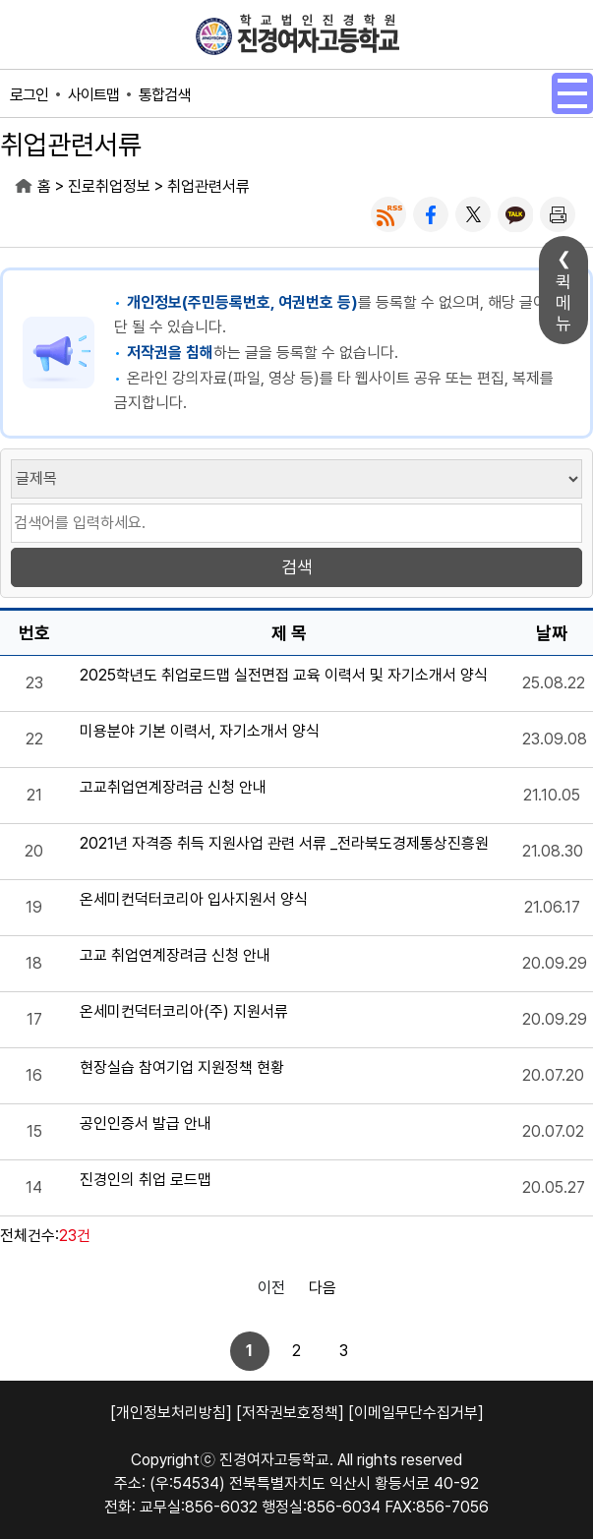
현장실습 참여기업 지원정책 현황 (182, 1068)
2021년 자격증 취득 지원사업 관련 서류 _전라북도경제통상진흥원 (284, 844)
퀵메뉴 (563, 302)
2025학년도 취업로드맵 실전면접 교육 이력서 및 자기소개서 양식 (284, 676)
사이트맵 (93, 95)
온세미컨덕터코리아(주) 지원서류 (184, 1012)
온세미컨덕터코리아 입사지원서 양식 (194, 900)
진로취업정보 (109, 186)
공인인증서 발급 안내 (145, 1124)
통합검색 (164, 95)
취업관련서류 (208, 186)
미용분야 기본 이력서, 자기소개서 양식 (200, 732)
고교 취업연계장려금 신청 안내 (175, 956)
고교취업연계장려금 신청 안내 (173, 788)
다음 (322, 1287)
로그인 (29, 95)
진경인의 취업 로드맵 (145, 1180)
